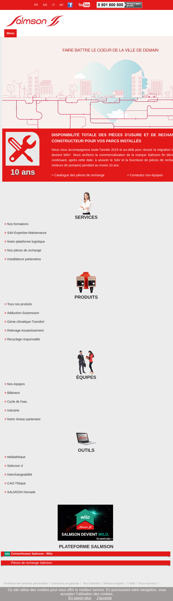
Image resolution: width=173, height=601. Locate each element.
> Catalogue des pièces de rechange (78, 175)
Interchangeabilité (19, 474)
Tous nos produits (19, 304)
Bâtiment (13, 393)
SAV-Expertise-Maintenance (26, 233)
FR (36, 5)
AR (61, 5)
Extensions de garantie (65, 583)
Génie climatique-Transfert (25, 321)
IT (53, 5)
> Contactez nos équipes (145, 175)
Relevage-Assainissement (25, 330)
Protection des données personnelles (26, 583)
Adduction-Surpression (23, 313)
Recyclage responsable (23, 339)
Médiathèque (16, 457)
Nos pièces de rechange (24, 250)
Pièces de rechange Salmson (31, 563)
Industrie (13, 410)
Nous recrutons (148, 583)
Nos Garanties (91, 583)
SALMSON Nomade (21, 492)
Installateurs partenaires (24, 259)
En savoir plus (79, 598)
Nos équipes (16, 384)
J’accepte (104, 598)
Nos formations (17, 224)
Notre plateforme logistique (26, 241)
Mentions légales (113, 583)
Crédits (131, 583)
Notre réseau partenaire (24, 419)
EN (45, 5)
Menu (10, 33)
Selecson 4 (15, 466)
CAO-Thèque (16, 483)
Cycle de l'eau (17, 401)
